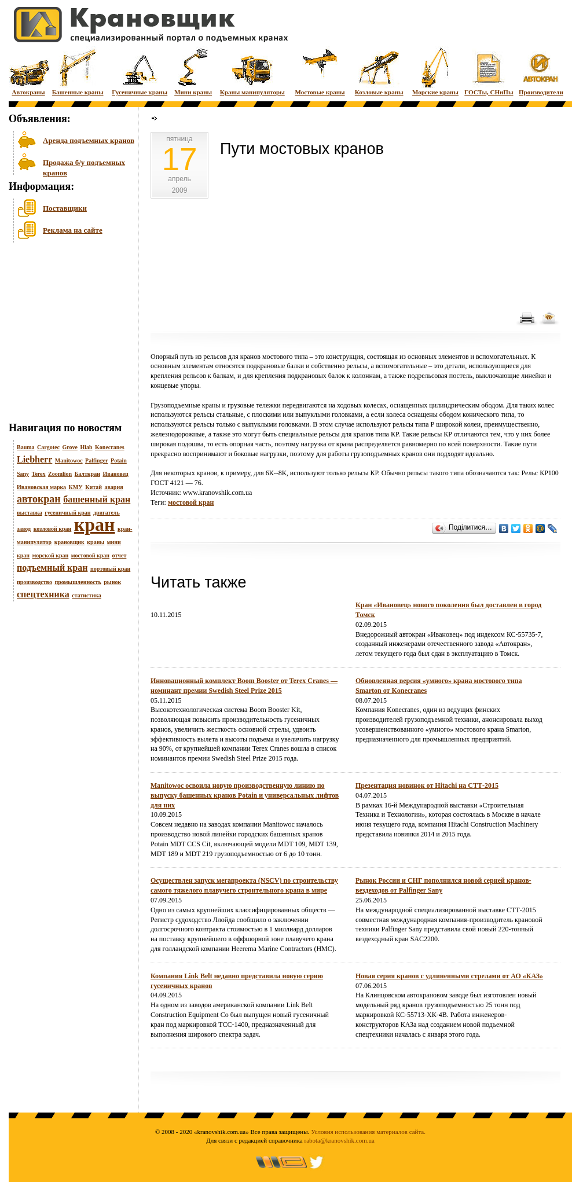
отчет (119, 555)
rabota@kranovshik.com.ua (340, 1140)
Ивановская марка (41, 487)
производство (34, 582)
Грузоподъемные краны (185, 405)
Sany (23, 474)
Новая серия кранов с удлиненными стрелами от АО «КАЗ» (449, 976)
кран (94, 524)
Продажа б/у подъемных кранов (84, 166)
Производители (541, 71)
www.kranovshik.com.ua (217, 493)
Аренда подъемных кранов (88, 140)
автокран (39, 499)
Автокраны (28, 71)
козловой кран (53, 529)
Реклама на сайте (72, 230)
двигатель (106, 512)
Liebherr (34, 459)
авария (113, 487)
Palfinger (96, 460)
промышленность (77, 582)
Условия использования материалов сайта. (368, 1131)
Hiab (86, 447)
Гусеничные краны (139, 71)
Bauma (26, 447)
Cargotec (48, 447)
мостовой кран (90, 555)
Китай (93, 487)
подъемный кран (52, 567)
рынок (112, 582)
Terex (39, 474)
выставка (29, 512)
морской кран (50, 555)
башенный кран (96, 499)
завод (24, 529)
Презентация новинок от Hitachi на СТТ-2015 (426, 785)
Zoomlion (60, 474)
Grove (69, 447)
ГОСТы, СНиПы (488, 71)
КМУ (76, 487)
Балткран (87, 474)
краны (95, 542)
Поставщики (65, 208)
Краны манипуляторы (252, 71)
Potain (119, 460)
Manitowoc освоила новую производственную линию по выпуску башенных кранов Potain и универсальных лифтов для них (245, 795)
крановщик (69, 542)
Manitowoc (69, 460)
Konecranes (109, 447)
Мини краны (193, 71)
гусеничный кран (67, 512)
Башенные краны (78, 71)
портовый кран (110, 569)
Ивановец (115, 474)
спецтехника (43, 594)
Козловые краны (379, 71)
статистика (86, 595)
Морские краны (435, 71)
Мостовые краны (319, 71)
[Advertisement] (66, 335)
